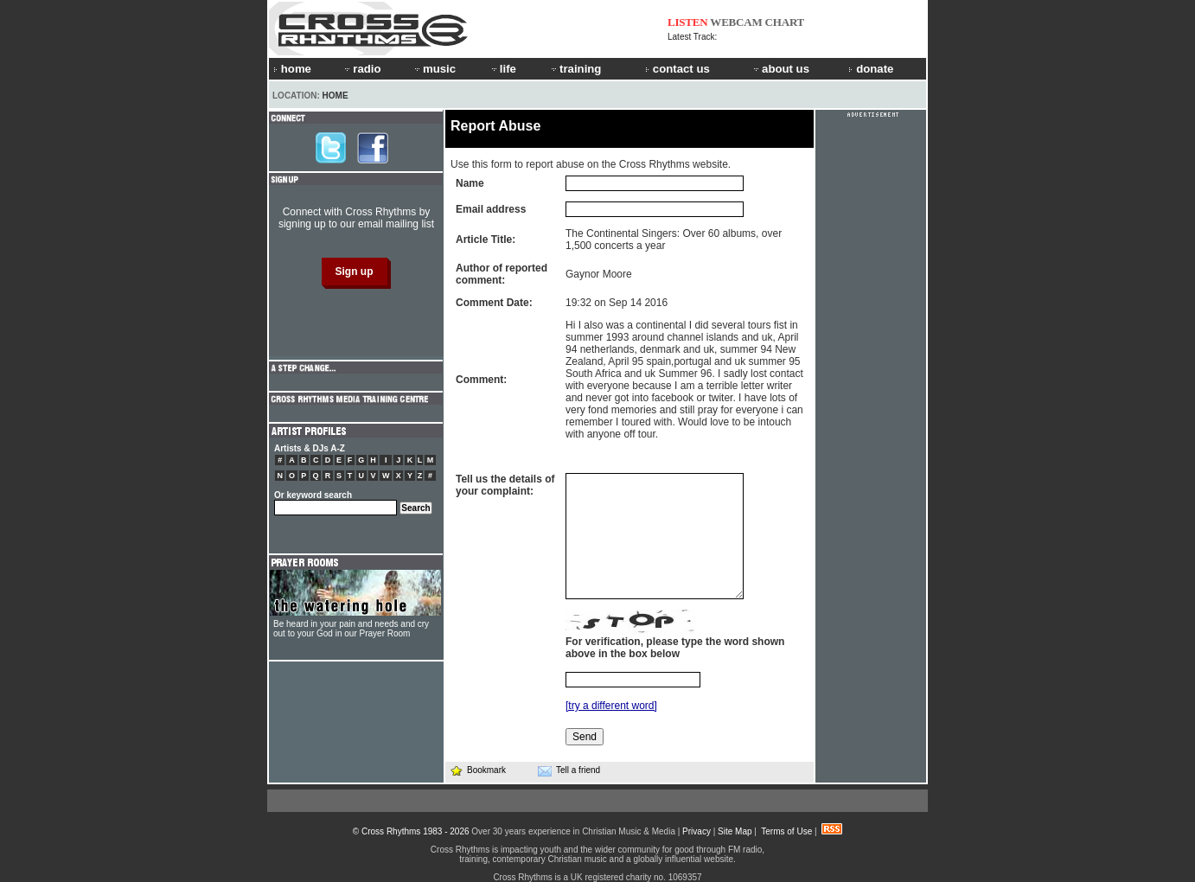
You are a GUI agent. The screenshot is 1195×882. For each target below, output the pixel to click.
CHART (785, 22)
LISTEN (688, 22)
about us (780, 68)
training (575, 68)
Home (335, 95)
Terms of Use (786, 831)
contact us (677, 68)
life (502, 68)
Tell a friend (569, 770)
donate (870, 68)
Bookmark (478, 770)
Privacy (696, 831)
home (292, 68)
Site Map (734, 831)
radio (361, 68)
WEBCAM (736, 22)
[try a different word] (611, 706)
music (434, 68)
